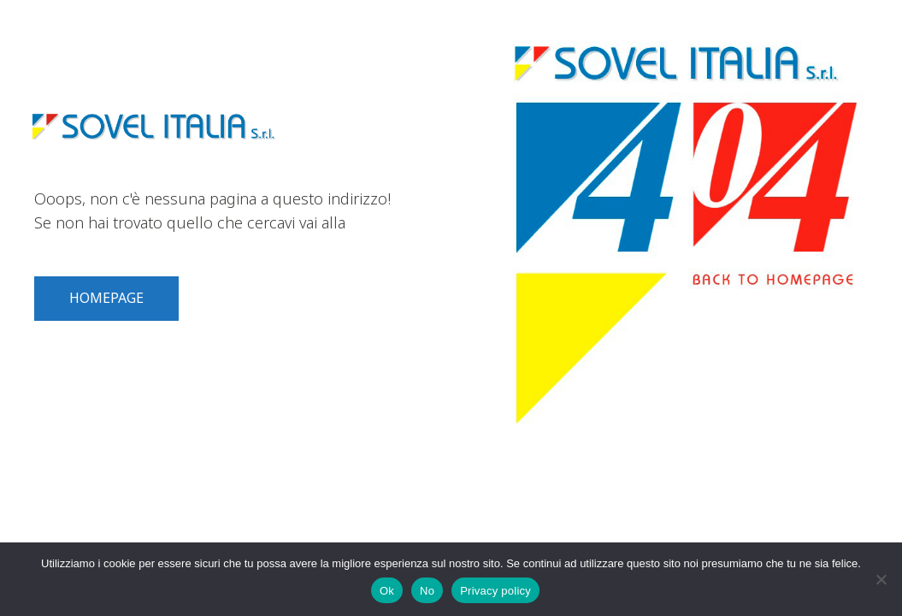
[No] (880, 579)
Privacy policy (495, 590)
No (427, 590)
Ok (387, 590)
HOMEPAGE (106, 297)
